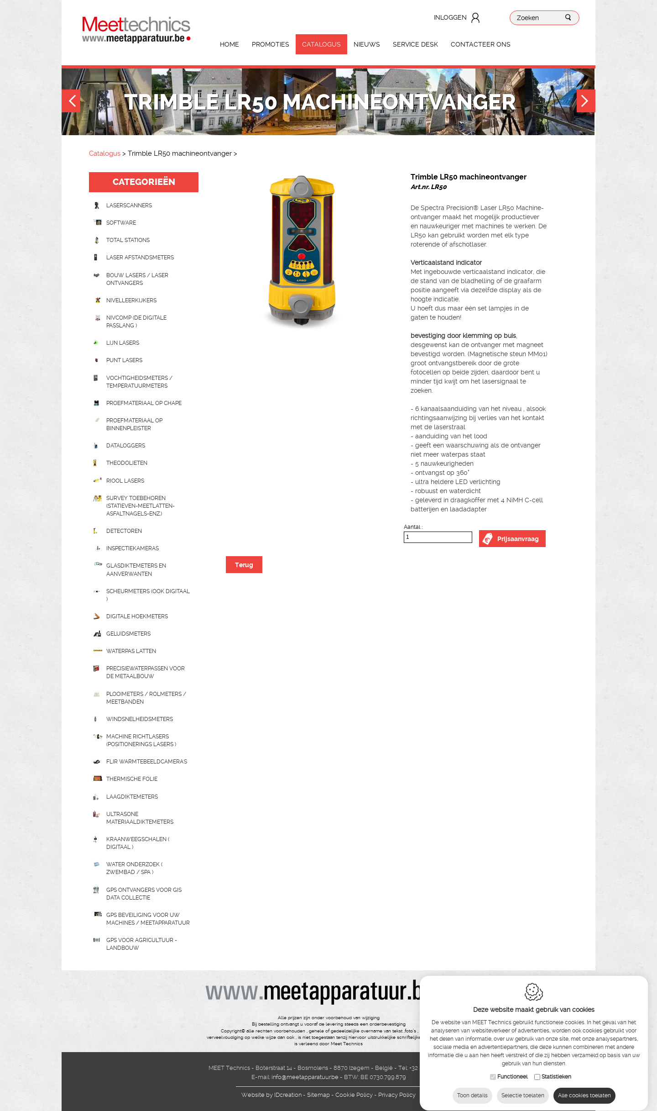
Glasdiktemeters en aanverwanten (136, 570)
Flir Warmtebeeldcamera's (146, 761)
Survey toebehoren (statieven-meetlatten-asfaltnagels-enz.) (140, 506)
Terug (244, 565)
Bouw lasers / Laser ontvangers (137, 279)
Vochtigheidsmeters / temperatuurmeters (139, 382)
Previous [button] (71, 102)
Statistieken (556, 1069)
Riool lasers (125, 481)
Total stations (128, 240)
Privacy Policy (397, 1094)
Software (121, 223)
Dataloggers (125, 445)
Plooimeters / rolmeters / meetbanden (146, 698)
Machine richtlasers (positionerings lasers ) (141, 740)
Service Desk (415, 44)
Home (229, 44)
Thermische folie (131, 779)
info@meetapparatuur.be (305, 1077)
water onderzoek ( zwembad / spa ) (134, 868)
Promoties (270, 44)
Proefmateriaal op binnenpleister (134, 424)
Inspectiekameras (132, 548)
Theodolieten (126, 463)
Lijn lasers (122, 343)
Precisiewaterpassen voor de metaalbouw (145, 672)
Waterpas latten (131, 651)
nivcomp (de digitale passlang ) (136, 322)
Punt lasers (124, 360)
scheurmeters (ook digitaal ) (148, 595)
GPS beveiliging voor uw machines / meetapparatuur (148, 919)
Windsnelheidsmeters (139, 719)
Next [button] (586, 102)
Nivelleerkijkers (131, 300)
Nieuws (367, 44)
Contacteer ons (481, 44)
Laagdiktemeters (132, 797)
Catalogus (321, 44)
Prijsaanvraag (518, 538)
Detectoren (124, 531)
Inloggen (450, 17)
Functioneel (512, 1069)
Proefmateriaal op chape (144, 403)
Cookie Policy (354, 1094)
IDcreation (271, 1094)
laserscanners (129, 205)
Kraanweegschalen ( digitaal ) (137, 843)
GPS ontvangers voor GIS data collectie (144, 894)
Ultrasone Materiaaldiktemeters (139, 818)
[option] (301, 254)
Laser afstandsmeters (140, 257)
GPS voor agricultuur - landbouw (141, 944)
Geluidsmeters (128, 634)
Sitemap (318, 1094)
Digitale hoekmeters (137, 616)
